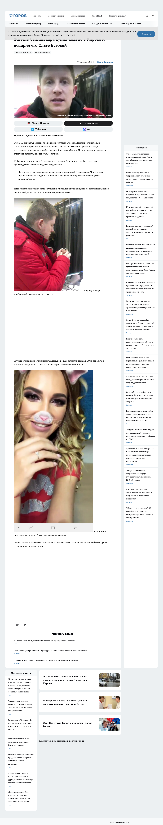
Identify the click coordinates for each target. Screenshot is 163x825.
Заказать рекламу (117, 16)
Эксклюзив (13, 24)
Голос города (54, 24)
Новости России (56, 16)
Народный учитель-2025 (103, 24)
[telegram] (25, 625)
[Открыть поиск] (146, 15)
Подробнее (80, 791)
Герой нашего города (76, 24)
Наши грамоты (41, 774)
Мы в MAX (97, 16)
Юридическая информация (14, 782)
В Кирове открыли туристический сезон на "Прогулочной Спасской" (63, 642)
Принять (146, 34)
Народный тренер (33, 24)
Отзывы (38, 771)
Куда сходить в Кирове (131, 24)
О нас (7, 771)
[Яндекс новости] (38, 123)
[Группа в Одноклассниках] (118, 760)
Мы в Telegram (78, 16)
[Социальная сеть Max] (88, 129)
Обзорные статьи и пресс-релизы (78, 771)
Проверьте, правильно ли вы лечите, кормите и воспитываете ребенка (63, 662)
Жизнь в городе (23, 52)
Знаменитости (42, 52)
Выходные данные (42, 782)
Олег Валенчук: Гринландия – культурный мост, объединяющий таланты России (63, 652)
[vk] (17, 625)
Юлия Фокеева (105, 62)
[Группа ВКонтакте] (112, 760)
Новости (37, 16)
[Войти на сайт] (152, 15)
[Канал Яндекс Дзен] (88, 123)
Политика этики (72, 774)
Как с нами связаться (12, 777)
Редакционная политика (75, 777)
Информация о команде (13, 774)
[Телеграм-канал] (38, 129)
